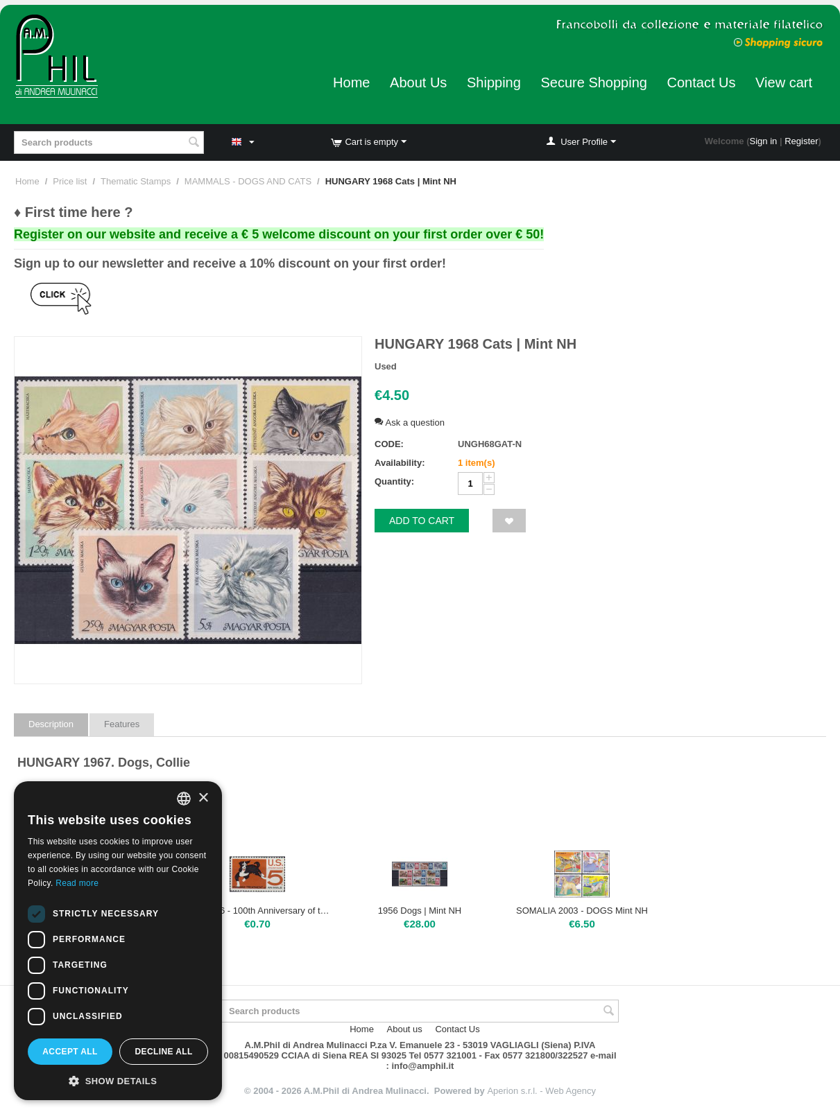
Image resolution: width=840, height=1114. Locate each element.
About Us (418, 82)
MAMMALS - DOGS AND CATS (248, 181)
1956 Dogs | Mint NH (419, 910)
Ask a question (410, 422)
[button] (118, 1080)
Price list (70, 181)
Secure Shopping (593, 82)
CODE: (389, 444)
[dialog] (118, 940)
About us (404, 1029)
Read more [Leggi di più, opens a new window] (76, 883)
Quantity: (394, 481)
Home (351, 82)
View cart (783, 82)
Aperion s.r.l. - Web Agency (541, 1091)
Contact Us (701, 82)
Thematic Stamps (136, 181)
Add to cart (421, 520)
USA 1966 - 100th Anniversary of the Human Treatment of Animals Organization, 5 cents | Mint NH (258, 910)
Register (801, 141)
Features (121, 724)
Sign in (764, 141)
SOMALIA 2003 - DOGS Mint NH (582, 910)
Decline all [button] (163, 1051)
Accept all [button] (70, 1051)
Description (51, 724)
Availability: (400, 463)
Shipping (494, 82)
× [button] (203, 798)
